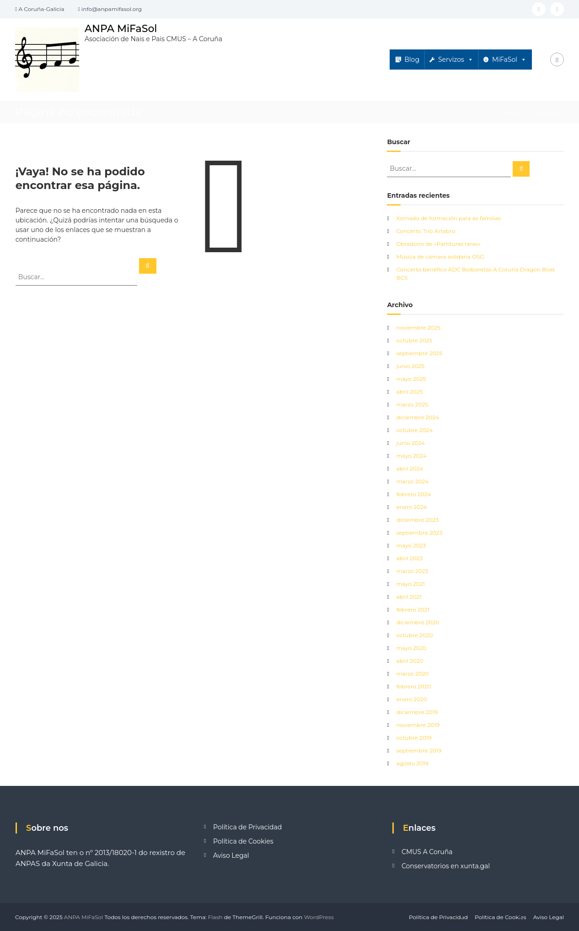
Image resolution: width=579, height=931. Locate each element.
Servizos (455, 59)
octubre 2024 (414, 430)
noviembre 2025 (418, 327)
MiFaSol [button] (509, 59)
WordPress (319, 917)
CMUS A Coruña (427, 852)
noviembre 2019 (418, 724)
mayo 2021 (410, 583)
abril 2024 (409, 468)
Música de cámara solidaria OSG (440, 256)
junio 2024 (410, 442)
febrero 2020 (413, 686)
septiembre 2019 (418, 750)
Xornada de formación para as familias (448, 218)
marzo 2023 (412, 571)
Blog (411, 59)
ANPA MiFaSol (121, 28)
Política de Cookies (243, 841)
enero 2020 (411, 699)
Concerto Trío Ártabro (425, 230)
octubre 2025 (414, 340)
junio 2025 (410, 366)
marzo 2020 (412, 673)
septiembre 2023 (419, 532)
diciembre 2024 (417, 417)
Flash (215, 917)
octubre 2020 (414, 635)
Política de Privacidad (247, 827)
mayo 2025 (411, 378)
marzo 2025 (412, 404)
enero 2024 (411, 506)
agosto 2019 (412, 763)
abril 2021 (408, 596)
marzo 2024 (412, 481)
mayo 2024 (411, 455)
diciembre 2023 (417, 519)
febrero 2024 (413, 494)
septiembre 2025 (419, 353)
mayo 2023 (411, 545)
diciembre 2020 (417, 622)
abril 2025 (409, 391)
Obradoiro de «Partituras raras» (438, 243)
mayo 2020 (411, 647)
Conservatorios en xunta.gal (446, 866)
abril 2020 (409, 660)
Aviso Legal (231, 855)
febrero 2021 (412, 609)
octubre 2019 (413, 737)
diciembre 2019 (417, 712)
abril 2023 (409, 558)
